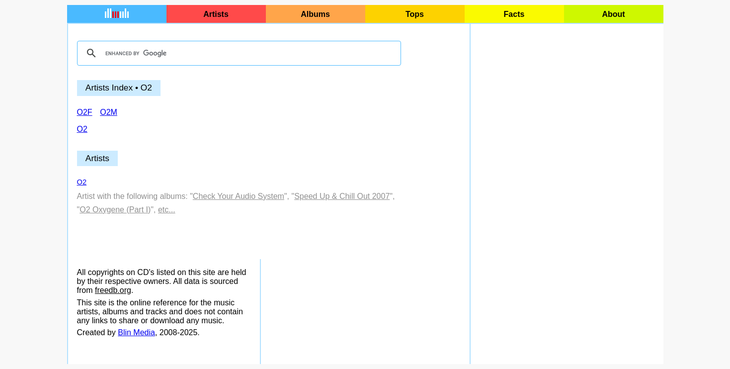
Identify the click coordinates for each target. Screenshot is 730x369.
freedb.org (113, 290)
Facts (514, 14)
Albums (315, 14)
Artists (216, 14)
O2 (82, 182)
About (613, 14)
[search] (237, 53)
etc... (166, 209)
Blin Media (136, 332)
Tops (415, 14)
